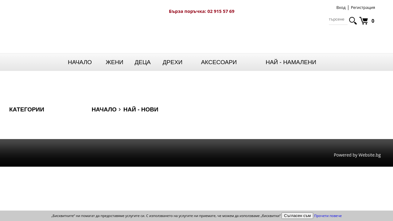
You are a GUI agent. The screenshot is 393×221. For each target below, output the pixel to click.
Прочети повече (328, 215)
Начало (80, 62)
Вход (340, 7)
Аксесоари (219, 62)
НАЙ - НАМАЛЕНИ (291, 62)
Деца (142, 62)
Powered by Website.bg (357, 155)
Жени (114, 62)
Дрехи (173, 62)
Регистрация (363, 7)
